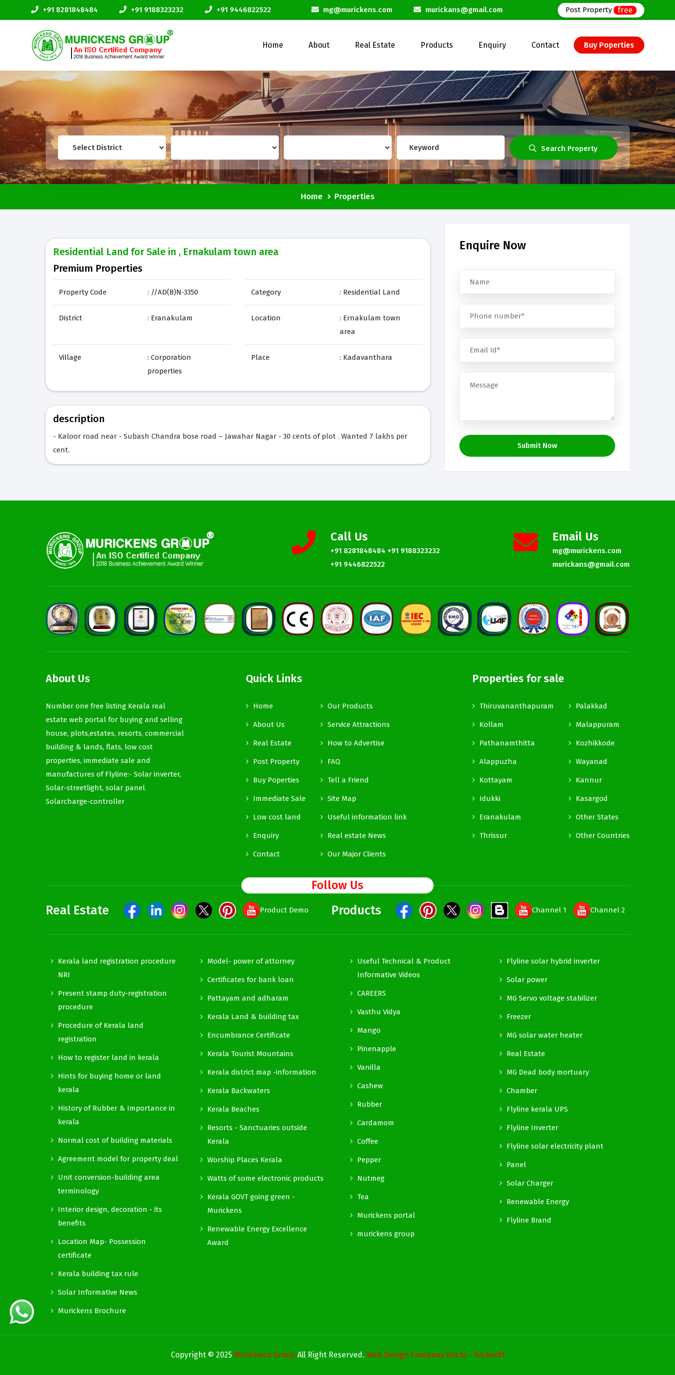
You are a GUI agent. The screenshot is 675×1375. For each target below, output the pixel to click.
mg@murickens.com (357, 9)
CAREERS (371, 993)
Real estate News (357, 835)
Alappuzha (498, 761)
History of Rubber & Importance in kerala (116, 1115)
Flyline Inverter (532, 1127)
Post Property (601, 10)
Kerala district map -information (261, 1072)
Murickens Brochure (92, 1310)
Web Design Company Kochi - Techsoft (435, 1354)
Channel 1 (540, 910)
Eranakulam (500, 817)
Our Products (350, 706)
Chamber (522, 1090)
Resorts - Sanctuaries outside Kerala (257, 1134)
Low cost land (277, 817)
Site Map (342, 798)
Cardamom (375, 1122)
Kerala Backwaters (238, 1090)
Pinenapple (376, 1048)
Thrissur (493, 835)
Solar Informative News (97, 1292)
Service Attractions (359, 724)
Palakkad (591, 706)
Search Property (563, 148)
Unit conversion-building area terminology (109, 1184)
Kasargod (592, 798)
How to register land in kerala (108, 1057)
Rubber (369, 1104)
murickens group (386, 1233)
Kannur (589, 780)
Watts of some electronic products (265, 1178)
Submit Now (537, 445)
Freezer (519, 1016)
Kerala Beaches (233, 1109)
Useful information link (367, 817)
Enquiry (492, 45)
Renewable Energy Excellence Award (257, 1236)
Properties (354, 196)
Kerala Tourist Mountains (250, 1053)
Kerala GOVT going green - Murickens (251, 1203)
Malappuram (598, 724)
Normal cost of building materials (115, 1140)
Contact (545, 45)
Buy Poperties (609, 45)
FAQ (334, 761)
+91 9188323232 (157, 9)
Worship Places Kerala (244, 1159)
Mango (369, 1030)
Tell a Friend (348, 780)
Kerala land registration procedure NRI (117, 968)
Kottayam (495, 780)
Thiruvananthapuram (516, 706)
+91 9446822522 (244, 9)
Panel (516, 1164)
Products (436, 45)
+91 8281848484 (70, 9)
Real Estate (375, 45)
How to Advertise (356, 743)
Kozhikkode (595, 743)
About (319, 45)
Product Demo (276, 910)
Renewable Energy (538, 1201)
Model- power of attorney (250, 961)
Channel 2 (599, 910)
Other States (597, 817)
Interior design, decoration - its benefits (110, 1216)
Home (272, 45)
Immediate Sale (279, 798)
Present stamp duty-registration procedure (112, 1000)
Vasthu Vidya (379, 1011)
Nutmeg (370, 1178)
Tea (363, 1196)
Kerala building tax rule (98, 1273)
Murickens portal (386, 1215)
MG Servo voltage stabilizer (552, 998)
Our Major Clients (357, 854)
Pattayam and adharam (248, 998)
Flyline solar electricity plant (555, 1146)
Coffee (367, 1141)
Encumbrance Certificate (248, 1035)
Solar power (527, 979)
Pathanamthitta (507, 743)
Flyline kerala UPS (537, 1109)
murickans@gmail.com (464, 9)
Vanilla (369, 1067)
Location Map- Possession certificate (102, 1248)
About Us (269, 724)
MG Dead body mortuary (548, 1072)
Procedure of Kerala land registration (101, 1032)
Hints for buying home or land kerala (109, 1083)
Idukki (489, 798)
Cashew (370, 1085)
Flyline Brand (529, 1220)
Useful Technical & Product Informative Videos (404, 968)
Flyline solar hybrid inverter (553, 961)
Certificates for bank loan (250, 979)
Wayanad (591, 761)
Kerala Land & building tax (253, 1016)
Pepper (369, 1159)
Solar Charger (530, 1183)
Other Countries (603, 835)
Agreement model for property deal (118, 1158)
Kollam (491, 724)
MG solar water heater (545, 1035)
